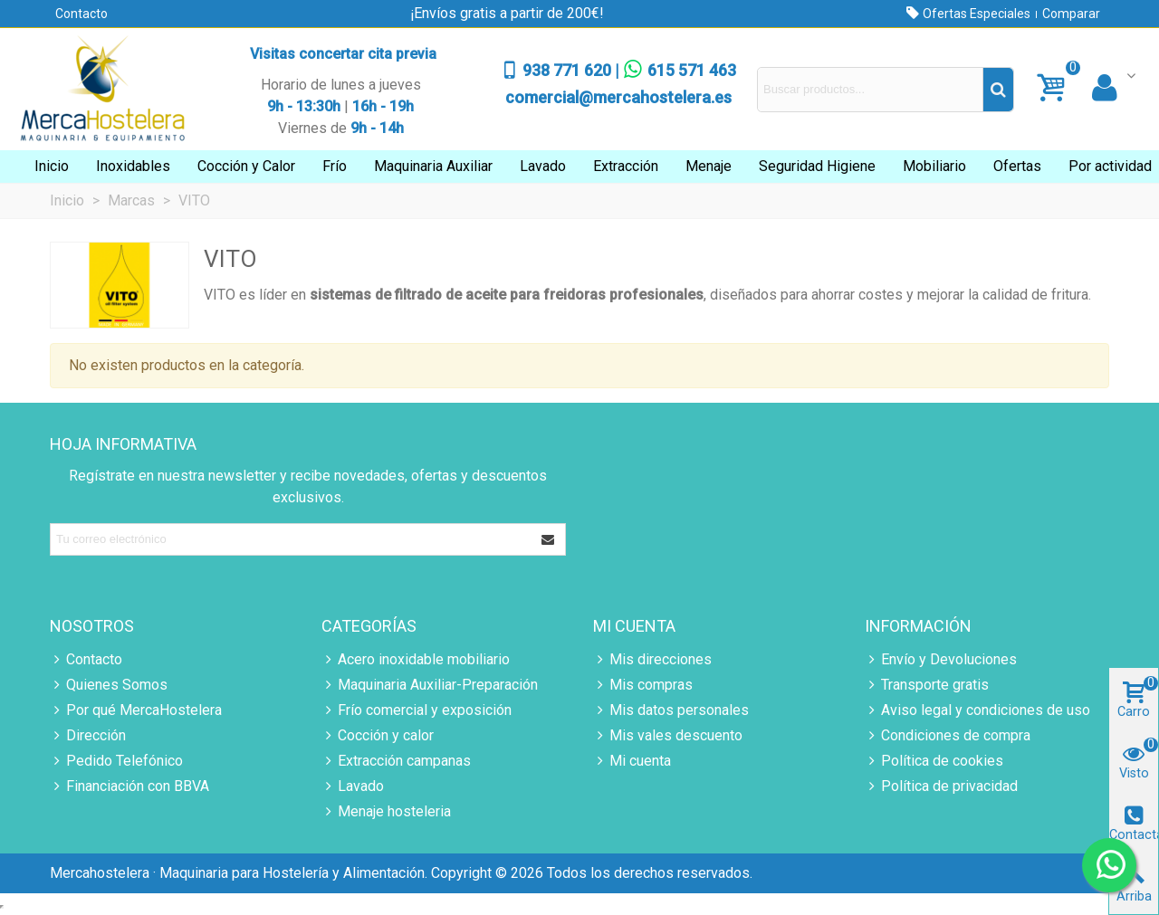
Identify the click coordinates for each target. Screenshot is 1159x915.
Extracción (625, 166)
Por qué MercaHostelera (136, 710)
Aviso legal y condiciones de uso (977, 710)
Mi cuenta (632, 761)
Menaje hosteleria (386, 812)
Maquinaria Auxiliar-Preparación (429, 685)
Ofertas (1017, 166)
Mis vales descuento (667, 736)
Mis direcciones (652, 660)
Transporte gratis (927, 685)
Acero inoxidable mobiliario (415, 660)
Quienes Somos (109, 685)
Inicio (51, 166)
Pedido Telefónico (116, 761)
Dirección (88, 736)
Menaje (708, 166)
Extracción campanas (396, 761)
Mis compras (643, 685)
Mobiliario (934, 166)
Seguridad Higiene (817, 166)
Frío (334, 166)
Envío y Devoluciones (941, 660)
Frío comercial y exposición (416, 710)
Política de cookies (934, 761)
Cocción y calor (377, 736)
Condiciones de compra (947, 736)
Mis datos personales (671, 710)
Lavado (543, 166)
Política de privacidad (941, 786)
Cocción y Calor (246, 166)
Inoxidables (133, 166)
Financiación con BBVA (129, 786)
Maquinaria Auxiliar (433, 166)
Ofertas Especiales (975, 13)
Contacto (81, 13)
